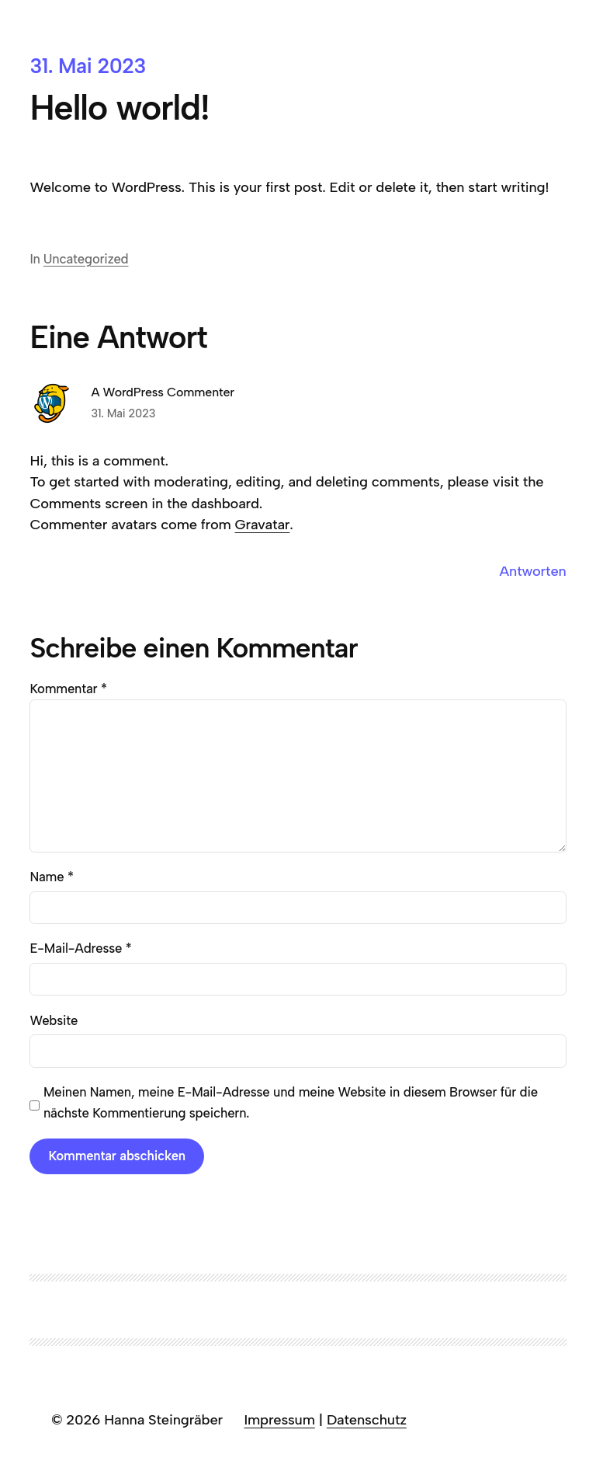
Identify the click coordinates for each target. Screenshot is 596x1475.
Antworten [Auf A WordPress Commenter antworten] (533, 571)
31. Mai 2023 (123, 413)
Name (51, 876)
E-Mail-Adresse (80, 948)
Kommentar (67, 688)
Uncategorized (86, 259)
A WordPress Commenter (162, 392)
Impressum (279, 1419)
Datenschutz (367, 1419)
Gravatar (262, 524)
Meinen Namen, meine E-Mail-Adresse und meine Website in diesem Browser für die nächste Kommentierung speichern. (290, 1102)
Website (53, 1020)
